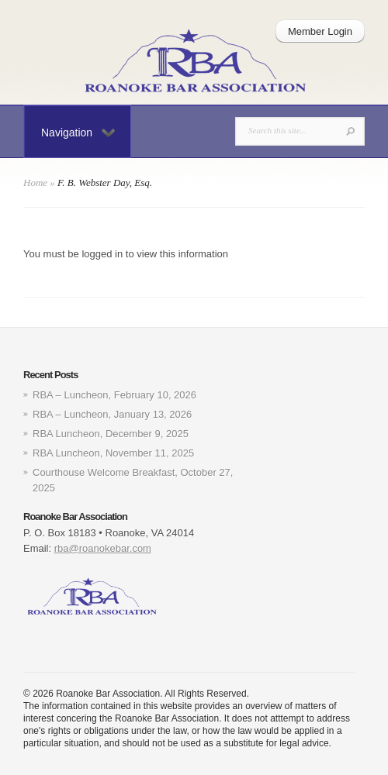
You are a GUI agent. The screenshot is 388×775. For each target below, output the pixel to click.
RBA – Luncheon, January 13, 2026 (112, 414)
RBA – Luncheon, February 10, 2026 (114, 395)
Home (35, 182)
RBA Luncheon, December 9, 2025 (111, 433)
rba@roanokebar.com (102, 548)
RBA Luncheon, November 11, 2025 (113, 453)
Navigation (78, 132)
